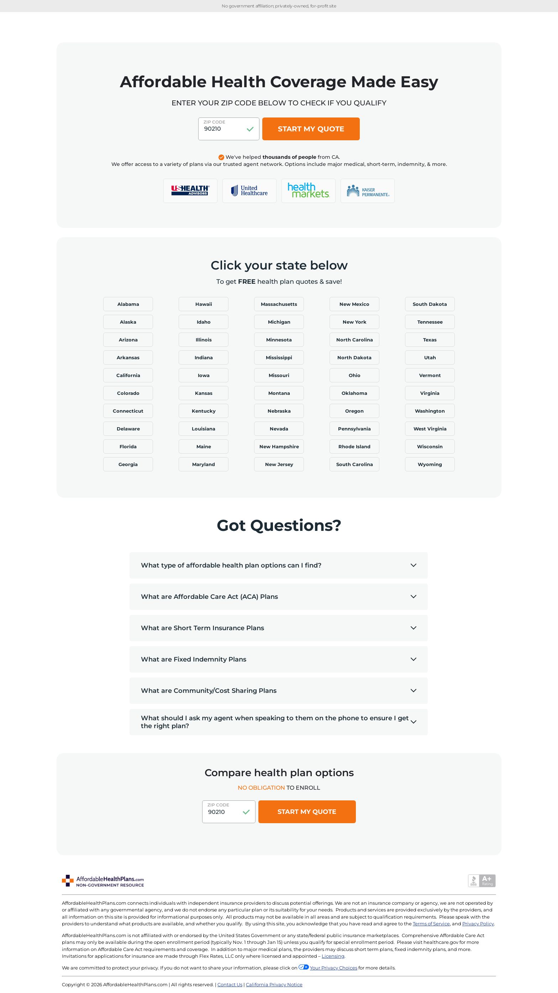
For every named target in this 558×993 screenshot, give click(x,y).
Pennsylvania (354, 429)
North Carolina (354, 340)
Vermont (430, 375)
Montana (279, 393)
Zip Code (214, 122)
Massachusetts (279, 304)
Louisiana (203, 429)
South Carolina (354, 464)
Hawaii (203, 304)
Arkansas (128, 357)
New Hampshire (279, 446)
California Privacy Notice (274, 984)
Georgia (128, 464)
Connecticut (128, 411)
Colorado (128, 393)
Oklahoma (354, 393)
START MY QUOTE (311, 129)
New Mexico (354, 304)
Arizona (128, 340)
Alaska (128, 322)
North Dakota (354, 357)
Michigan (279, 322)
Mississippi (279, 357)
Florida (128, 446)
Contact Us (229, 984)
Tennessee (430, 322)
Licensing (333, 956)
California (128, 375)
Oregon (354, 411)
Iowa (204, 375)
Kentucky (204, 411)
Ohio (354, 375)
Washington (430, 411)
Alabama (128, 304)
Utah (430, 357)
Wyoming (430, 464)
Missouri (279, 375)
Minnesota (279, 340)
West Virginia (430, 429)
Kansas (203, 393)
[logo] (190, 191)
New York (355, 322)
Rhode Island (354, 446)
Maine (203, 446)
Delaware (128, 429)
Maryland (203, 464)
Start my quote (307, 812)
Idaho (204, 322)
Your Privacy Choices (333, 968)
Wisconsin (430, 446)
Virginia (429, 393)
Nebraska (279, 411)
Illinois (204, 340)
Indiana (204, 357)
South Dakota (430, 304)
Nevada (279, 429)
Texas (430, 340)
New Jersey (279, 464)
